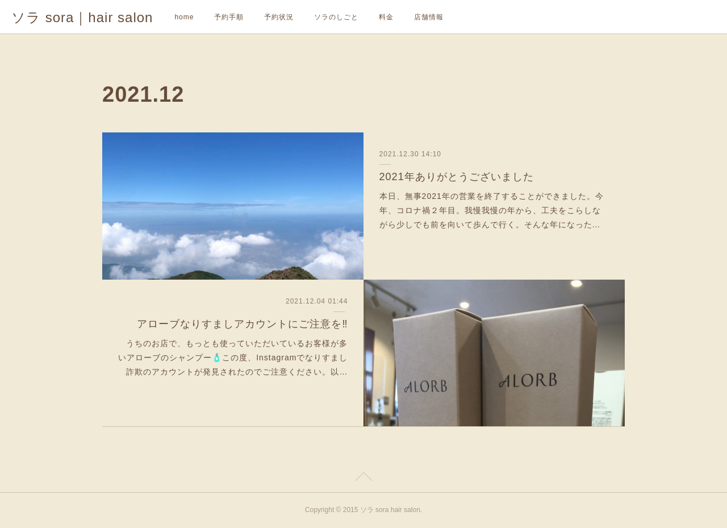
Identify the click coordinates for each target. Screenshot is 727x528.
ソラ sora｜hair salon (82, 17)
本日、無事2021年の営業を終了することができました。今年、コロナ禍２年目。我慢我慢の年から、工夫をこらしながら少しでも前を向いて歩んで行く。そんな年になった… (491, 210)
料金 (386, 17)
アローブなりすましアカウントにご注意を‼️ (242, 324)
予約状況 (279, 17)
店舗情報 (429, 17)
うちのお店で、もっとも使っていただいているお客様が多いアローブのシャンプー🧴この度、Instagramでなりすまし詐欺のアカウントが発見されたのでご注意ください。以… (233, 357)
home (184, 17)
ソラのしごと (336, 17)
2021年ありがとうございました (456, 176)
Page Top (363, 478)
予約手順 (229, 17)
